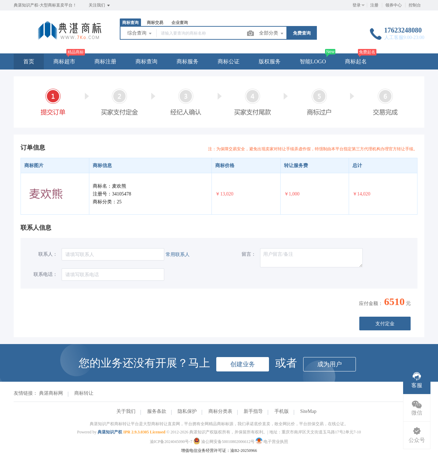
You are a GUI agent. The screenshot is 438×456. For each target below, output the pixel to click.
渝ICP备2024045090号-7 (171, 441)
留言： (249, 254)
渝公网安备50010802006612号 (224, 441)
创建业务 (242, 364)
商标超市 (64, 61)
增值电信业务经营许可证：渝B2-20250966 (219, 450)
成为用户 (329, 364)
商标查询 (130, 22)
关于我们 (126, 411)
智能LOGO (313, 61)
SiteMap (308, 411)
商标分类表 (220, 411)
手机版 (281, 411)
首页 (28, 61)
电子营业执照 (272, 441)
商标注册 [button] (105, 61)
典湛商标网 (51, 393)
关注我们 (100, 5)
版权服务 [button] (270, 61)
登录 (356, 5)
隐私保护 (187, 411)
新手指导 (253, 411)
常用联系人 (178, 254)
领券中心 (393, 5)
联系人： (47, 254)
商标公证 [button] (229, 61)
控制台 (415, 5)
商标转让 (83, 393)
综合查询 (140, 33)
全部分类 (271, 33)
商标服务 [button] (187, 61)
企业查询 (179, 22)
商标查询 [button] (146, 61)
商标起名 (356, 61)
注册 (374, 5)
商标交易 (155, 22)
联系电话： (45, 274)
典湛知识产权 (110, 432)
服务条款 (156, 411)
